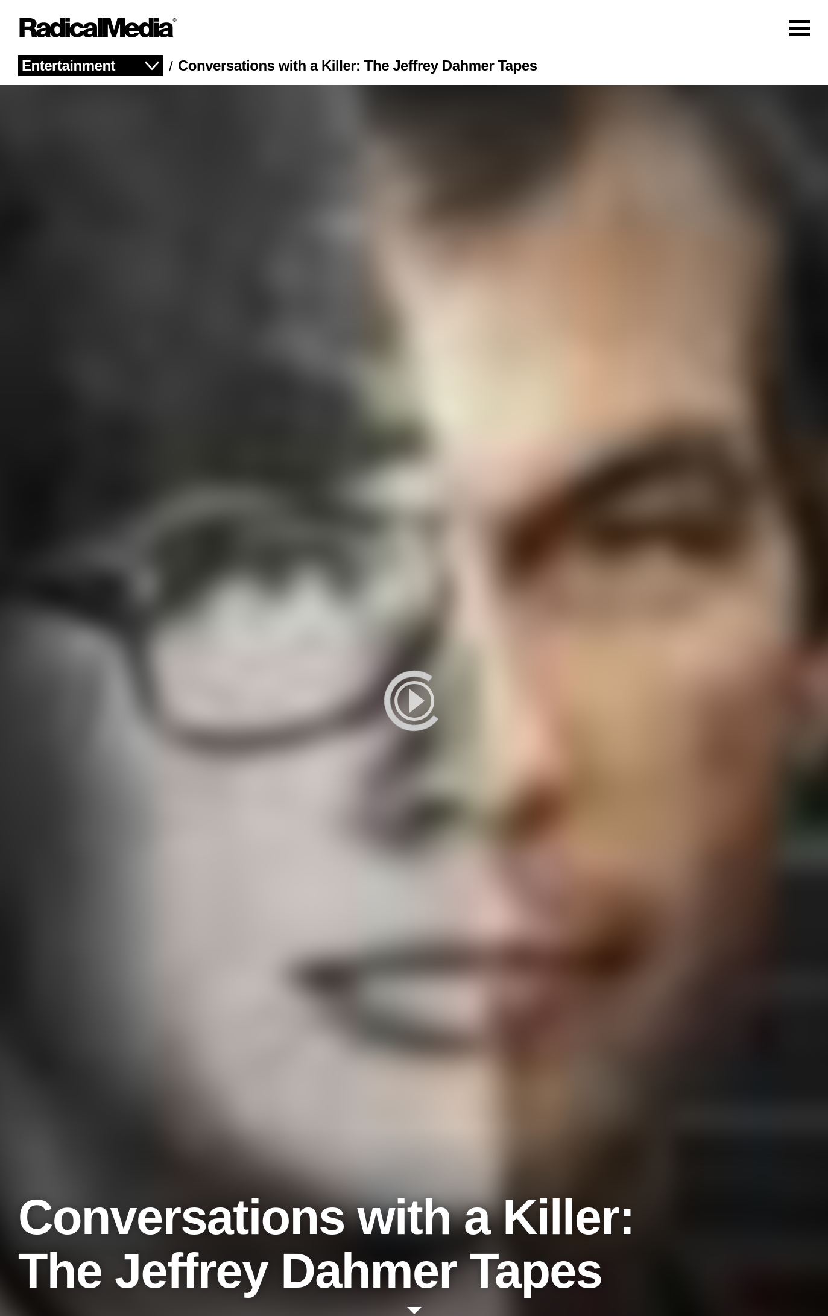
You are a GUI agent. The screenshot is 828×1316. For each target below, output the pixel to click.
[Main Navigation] (414, 27)
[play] (414, 700)
